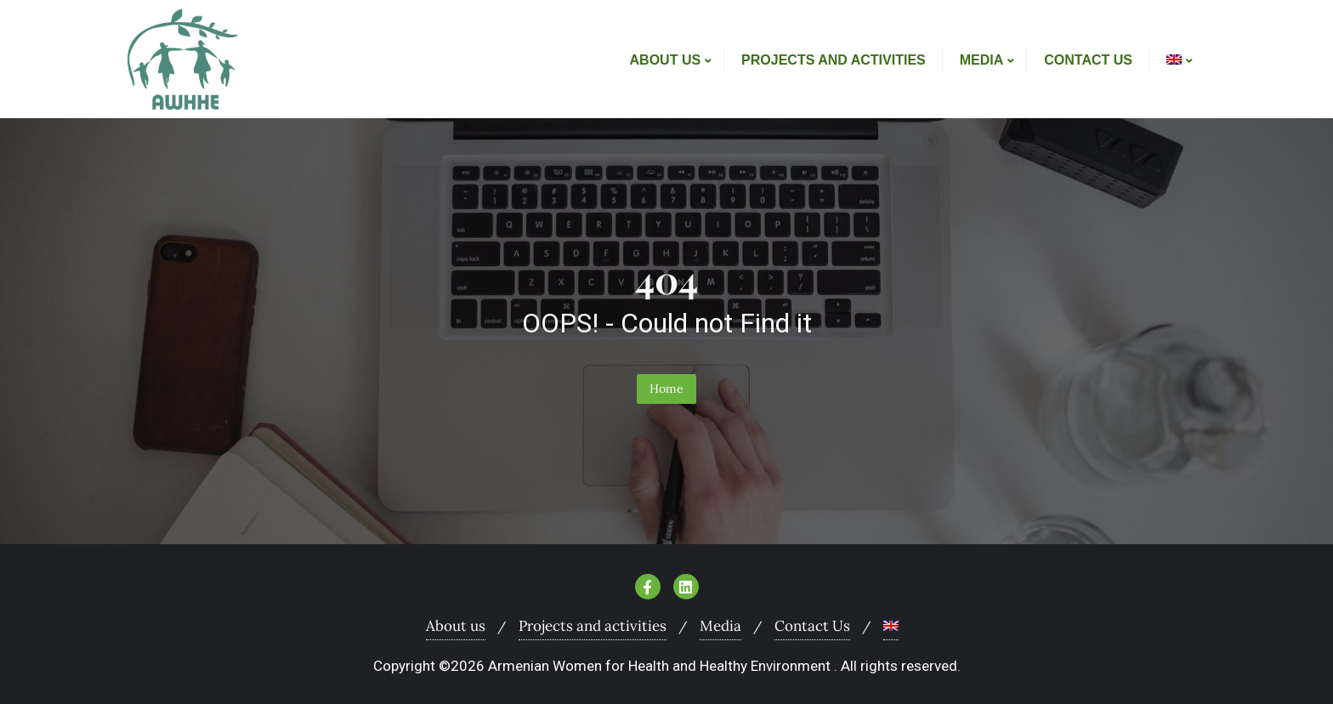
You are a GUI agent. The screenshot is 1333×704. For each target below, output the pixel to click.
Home (666, 388)
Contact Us (812, 625)
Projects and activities (592, 625)
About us (455, 625)
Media (720, 625)
